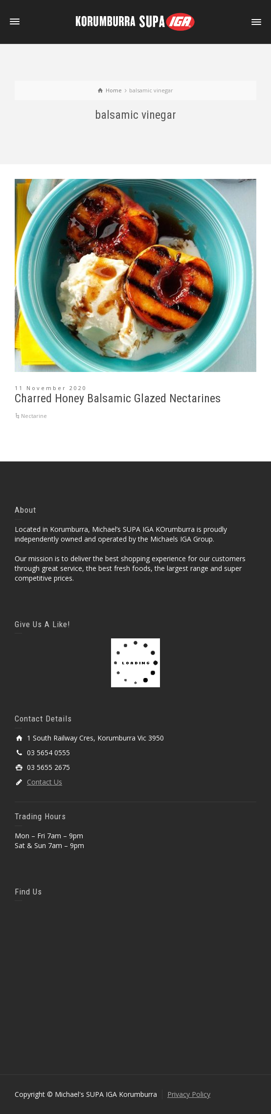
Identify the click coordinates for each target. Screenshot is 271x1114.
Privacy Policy (188, 1094)
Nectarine (34, 415)
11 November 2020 (51, 388)
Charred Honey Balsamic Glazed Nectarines (118, 398)
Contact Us (44, 781)
